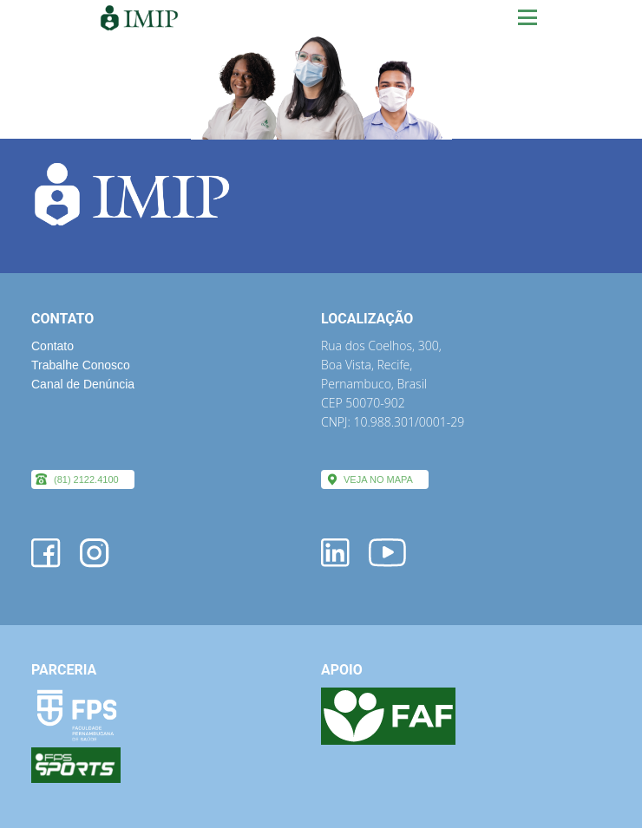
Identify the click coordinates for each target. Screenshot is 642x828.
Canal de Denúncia (82, 384)
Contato (52, 346)
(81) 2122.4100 (86, 479)
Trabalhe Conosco (80, 365)
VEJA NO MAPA (378, 479)
